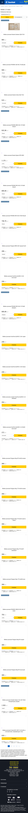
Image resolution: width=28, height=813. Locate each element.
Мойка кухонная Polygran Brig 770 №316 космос (14, 488)
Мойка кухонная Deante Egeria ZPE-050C (14, 155)
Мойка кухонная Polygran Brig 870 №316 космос (14, 458)
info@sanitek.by (14, 765)
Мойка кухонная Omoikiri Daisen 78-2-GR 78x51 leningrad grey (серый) (14, 700)
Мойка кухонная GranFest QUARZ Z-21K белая (14, 366)
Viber (10, 767)
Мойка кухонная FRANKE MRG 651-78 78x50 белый (14, 126)
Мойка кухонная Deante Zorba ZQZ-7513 (14, 94)
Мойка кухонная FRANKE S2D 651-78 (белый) (14, 64)
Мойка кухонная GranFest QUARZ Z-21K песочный (14, 277)
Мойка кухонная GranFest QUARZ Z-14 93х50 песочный (14, 428)
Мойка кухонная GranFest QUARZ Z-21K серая (14, 336)
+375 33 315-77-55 (14, 763)
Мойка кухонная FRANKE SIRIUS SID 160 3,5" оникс (14, 610)
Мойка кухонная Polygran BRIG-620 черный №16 (14, 245)
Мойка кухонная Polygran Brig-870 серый (14, 639)
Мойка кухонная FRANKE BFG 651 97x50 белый (14, 215)
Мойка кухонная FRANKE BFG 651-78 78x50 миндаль (14, 307)
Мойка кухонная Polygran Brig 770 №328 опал (14, 579)
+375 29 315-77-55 (14, 761)
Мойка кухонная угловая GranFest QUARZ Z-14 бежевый (14, 397)
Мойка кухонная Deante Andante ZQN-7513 (14, 34)
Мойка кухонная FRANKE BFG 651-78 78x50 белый (14, 186)
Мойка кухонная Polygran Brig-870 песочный (14, 669)
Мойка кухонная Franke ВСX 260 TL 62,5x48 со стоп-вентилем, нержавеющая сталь (14, 731)
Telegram (15, 767)
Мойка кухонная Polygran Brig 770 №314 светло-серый (14, 519)
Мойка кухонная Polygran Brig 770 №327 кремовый (14, 549)
